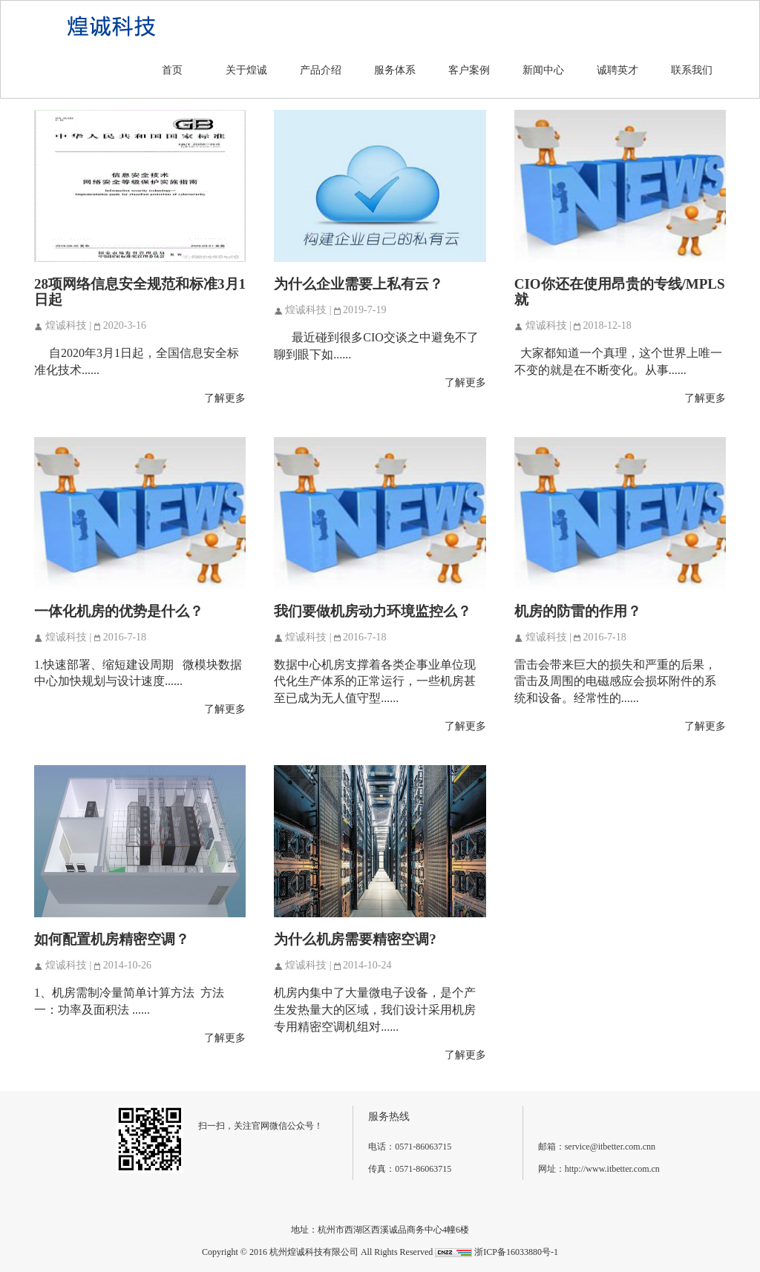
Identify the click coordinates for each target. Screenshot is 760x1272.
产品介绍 (320, 70)
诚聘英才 (617, 70)
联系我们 (691, 70)
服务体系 (395, 70)
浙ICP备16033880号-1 (516, 1252)
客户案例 (469, 70)
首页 (172, 70)
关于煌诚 (246, 70)
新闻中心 (543, 70)
